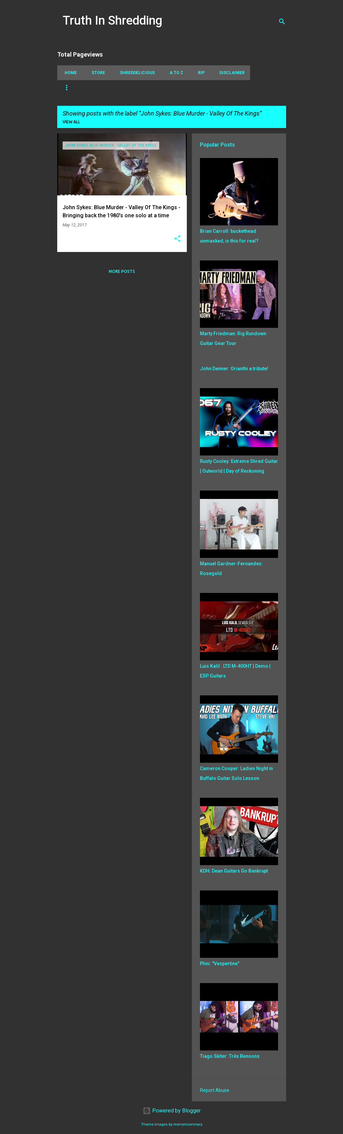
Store (96, 72)
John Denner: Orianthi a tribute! (234, 368)
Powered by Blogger (172, 1110)
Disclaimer (230, 72)
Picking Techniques (118, 87)
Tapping (72, 87)
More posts (122, 271)
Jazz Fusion (229, 87)
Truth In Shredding (112, 20)
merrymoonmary (187, 1124)
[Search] (282, 21)
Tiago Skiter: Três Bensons (230, 1056)
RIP (199, 72)
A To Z (174, 72)
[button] (177, 239)
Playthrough (170, 87)
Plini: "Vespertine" (219, 963)
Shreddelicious (135, 72)
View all (71, 122)
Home (69, 72)
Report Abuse (214, 1090)
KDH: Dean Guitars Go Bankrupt (234, 871)
